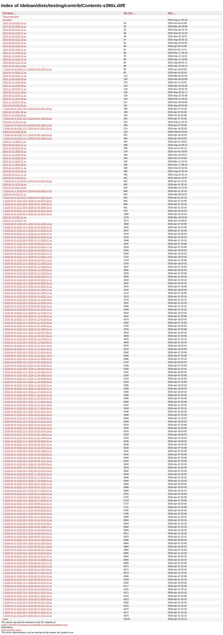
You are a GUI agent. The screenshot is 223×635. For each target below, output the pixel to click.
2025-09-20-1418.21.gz (14, 33)
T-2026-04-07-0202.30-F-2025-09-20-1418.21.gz (27, 497)
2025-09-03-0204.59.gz (14, 105)
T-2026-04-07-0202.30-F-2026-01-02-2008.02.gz (27, 329)
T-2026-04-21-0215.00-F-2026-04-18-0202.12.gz (27, 191)
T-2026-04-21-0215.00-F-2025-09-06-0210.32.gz (27, 579)
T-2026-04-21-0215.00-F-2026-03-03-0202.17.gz (27, 280)
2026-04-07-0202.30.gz (14, 112)
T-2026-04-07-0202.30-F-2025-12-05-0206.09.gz (27, 365)
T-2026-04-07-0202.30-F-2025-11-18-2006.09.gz (27, 382)
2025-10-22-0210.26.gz (14, 148)
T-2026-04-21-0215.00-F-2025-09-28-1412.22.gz (27, 536)
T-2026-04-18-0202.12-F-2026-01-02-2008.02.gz (27, 326)
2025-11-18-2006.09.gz (14, 86)
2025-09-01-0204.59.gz (14, 178)
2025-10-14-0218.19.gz (14, 158)
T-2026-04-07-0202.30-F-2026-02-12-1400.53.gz (27, 267)
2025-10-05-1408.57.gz (14, 49)
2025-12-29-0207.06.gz (14, 102)
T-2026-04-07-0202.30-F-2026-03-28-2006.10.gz (27, 125)
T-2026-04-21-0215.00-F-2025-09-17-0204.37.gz (27, 573)
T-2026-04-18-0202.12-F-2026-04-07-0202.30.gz (27, 128)
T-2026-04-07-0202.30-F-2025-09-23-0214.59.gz (27, 471)
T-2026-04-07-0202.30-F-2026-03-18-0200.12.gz (27, 224)
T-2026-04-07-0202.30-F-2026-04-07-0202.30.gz (27, 109)
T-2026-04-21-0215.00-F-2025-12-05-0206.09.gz (27, 418)
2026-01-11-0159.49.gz (14, 82)
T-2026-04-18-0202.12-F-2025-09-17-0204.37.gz (27, 490)
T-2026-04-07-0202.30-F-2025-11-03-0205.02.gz (27, 398)
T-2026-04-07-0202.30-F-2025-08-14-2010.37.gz (27, 586)
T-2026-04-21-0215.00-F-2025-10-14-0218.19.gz (27, 520)
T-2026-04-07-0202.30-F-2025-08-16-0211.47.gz (27, 563)
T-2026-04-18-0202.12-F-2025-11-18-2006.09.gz (27, 378)
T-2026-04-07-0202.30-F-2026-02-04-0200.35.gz (27, 286)
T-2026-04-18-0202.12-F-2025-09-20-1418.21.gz (27, 487)
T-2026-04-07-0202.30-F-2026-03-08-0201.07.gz (27, 244)
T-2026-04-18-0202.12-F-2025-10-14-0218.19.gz (27, 421)
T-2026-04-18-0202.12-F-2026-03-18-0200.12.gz (27, 227)
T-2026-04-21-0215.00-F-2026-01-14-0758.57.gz (27, 339)
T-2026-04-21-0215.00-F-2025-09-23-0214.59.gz (27, 553)
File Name (8, 13)
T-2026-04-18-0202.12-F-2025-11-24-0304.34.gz (27, 372)
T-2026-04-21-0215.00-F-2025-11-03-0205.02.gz (27, 481)
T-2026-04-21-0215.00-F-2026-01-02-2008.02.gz (27, 359)
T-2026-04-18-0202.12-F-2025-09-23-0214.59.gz (27, 467)
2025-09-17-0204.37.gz (14, 59)
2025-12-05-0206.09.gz (14, 79)
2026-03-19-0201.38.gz (14, 188)
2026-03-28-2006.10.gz (14, 26)
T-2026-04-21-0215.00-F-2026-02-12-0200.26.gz (27, 303)
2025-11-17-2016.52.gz (14, 53)
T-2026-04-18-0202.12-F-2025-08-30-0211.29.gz (27, 546)
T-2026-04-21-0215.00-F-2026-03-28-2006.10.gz (27, 207)
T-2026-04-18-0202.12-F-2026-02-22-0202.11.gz (27, 257)
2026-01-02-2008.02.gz (14, 151)
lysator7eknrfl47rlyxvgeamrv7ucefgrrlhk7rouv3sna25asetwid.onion (34, 625)
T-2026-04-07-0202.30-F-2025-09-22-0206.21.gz (27, 494)
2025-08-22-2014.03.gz (14, 171)
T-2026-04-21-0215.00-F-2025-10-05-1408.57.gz (27, 527)
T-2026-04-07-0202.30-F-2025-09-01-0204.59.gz (27, 543)
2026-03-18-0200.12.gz (14, 217)
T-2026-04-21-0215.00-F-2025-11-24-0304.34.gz (27, 438)
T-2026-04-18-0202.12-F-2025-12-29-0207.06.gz (27, 332)
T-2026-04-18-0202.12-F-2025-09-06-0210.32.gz (27, 504)
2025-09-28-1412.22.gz (14, 30)
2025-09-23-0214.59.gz (14, 92)
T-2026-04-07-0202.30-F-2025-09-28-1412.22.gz (27, 461)
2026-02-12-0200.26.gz (14, 99)
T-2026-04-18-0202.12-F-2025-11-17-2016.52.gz (27, 392)
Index (5, 619)
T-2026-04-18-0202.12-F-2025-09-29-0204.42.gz (27, 441)
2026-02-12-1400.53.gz (14, 56)
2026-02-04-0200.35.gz (14, 132)
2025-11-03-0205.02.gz (14, 36)
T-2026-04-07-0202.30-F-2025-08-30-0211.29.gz (27, 550)
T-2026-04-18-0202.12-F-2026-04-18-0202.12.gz (27, 69)
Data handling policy (11, 630)
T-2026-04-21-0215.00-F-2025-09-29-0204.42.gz (27, 533)
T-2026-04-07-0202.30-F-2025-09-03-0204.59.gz (27, 513)
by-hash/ (7, 20)
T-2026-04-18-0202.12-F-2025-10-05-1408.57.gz (27, 434)
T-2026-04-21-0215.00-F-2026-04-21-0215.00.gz (27, 181)
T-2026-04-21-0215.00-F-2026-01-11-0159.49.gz (27, 342)
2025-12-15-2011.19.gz (14, 66)
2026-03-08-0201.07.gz (14, 194)
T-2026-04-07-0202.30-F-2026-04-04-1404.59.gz (27, 118)
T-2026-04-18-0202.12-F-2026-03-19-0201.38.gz (27, 211)
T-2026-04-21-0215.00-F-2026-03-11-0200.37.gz (27, 240)
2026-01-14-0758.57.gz (14, 220)
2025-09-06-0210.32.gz (14, 62)
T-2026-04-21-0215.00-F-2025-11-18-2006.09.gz (27, 464)
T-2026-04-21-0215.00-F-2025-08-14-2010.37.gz (27, 612)
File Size (128, 13)
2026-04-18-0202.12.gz (14, 72)
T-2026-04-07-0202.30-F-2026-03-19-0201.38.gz (27, 201)
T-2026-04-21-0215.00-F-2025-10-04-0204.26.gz (27, 530)
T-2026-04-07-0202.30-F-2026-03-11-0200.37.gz (27, 230)
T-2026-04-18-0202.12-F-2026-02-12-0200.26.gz (27, 270)
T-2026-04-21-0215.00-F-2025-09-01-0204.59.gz (27, 599)
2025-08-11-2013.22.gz (14, 122)
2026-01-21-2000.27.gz (14, 142)
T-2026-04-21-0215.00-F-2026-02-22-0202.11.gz (27, 296)
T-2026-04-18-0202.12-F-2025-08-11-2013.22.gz (27, 592)
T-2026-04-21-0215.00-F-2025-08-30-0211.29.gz (27, 602)
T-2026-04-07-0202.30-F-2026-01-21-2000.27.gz (27, 293)
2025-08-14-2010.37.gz (14, 145)
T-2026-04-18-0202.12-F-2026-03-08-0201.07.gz (27, 250)
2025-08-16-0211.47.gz (14, 174)
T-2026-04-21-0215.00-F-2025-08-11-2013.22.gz (27, 616)
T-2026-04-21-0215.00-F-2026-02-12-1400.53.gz (27, 300)
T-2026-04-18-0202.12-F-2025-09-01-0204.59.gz (27, 540)
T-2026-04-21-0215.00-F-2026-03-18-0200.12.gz (27, 237)
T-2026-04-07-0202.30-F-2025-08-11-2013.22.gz (27, 596)
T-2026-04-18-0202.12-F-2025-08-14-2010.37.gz (27, 583)
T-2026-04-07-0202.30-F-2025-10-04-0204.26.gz (27, 448)
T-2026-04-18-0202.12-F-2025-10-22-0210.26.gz (27, 411)
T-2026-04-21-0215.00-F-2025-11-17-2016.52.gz (27, 477)
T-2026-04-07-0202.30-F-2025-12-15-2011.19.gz (27, 355)
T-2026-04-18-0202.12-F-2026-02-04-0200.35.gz (27, 283)
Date (170, 13)
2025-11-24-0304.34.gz (14, 155)
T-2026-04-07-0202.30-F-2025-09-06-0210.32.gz (27, 507)
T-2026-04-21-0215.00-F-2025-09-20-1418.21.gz (27, 566)
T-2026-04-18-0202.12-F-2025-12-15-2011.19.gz (27, 346)
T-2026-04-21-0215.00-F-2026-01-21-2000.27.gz (27, 309)
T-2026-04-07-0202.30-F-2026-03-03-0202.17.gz (27, 247)
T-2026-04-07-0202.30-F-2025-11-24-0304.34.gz (27, 375)
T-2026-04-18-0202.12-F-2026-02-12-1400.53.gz (27, 263)
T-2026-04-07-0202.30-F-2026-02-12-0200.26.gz (27, 273)
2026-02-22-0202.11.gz (14, 168)
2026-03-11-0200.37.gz (14, 161)
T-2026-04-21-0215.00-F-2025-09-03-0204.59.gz (27, 589)
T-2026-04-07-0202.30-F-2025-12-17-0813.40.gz (27, 352)
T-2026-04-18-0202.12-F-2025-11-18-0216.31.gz (27, 385)
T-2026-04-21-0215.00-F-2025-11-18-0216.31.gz (27, 474)
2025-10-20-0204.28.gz (14, 115)
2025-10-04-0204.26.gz (14, 23)
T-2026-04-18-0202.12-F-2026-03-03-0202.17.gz (27, 253)
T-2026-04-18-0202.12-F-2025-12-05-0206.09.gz (27, 362)
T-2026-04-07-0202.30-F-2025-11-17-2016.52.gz (27, 402)
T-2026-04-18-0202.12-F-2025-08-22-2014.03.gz (27, 569)
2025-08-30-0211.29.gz (14, 39)
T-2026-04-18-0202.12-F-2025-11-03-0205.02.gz (27, 388)
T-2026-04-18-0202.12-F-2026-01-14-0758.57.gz (27, 313)
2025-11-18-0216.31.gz (14, 89)
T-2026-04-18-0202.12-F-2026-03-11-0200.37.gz (27, 234)
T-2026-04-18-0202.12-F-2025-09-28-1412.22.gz (27, 444)
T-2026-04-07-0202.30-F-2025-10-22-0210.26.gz (27, 415)
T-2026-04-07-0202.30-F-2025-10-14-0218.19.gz (27, 425)
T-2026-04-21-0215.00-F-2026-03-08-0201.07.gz (27, 276)
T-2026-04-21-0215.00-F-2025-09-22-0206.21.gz (27, 560)
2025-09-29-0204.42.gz (14, 43)
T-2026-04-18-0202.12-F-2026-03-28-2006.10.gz (27, 138)
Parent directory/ (11, 16)
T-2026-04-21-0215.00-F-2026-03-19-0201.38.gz (27, 214)
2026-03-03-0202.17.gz (14, 76)
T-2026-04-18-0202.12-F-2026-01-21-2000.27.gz (27, 290)
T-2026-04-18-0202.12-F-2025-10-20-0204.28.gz (27, 431)
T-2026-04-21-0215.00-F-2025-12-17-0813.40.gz (27, 408)
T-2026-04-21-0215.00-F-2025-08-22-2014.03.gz (27, 609)
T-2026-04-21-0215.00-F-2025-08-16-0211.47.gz (27, 606)
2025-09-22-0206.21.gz (14, 95)
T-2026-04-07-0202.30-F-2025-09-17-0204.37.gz (27, 500)
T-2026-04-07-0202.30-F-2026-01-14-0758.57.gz (27, 316)
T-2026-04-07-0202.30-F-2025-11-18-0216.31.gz (27, 395)
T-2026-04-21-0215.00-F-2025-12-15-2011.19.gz (27, 405)
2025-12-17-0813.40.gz (14, 165)
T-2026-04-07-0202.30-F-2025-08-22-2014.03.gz (27, 576)
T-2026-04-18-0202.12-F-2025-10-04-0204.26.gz (27, 428)
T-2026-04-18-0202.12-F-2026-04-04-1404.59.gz (27, 135)
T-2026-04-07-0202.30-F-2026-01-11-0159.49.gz (27, 323)
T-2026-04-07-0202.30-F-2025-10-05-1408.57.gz (27, 451)
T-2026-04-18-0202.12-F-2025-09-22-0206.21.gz (27, 484)
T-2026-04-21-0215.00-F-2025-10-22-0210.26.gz (27, 517)
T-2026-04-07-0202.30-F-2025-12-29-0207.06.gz (27, 336)
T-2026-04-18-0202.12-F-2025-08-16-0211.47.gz (27, 556)
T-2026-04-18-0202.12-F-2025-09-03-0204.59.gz (27, 510)
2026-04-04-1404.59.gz (14, 46)
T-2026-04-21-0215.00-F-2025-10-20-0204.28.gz (27, 523)
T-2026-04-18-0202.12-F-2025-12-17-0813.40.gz (27, 349)
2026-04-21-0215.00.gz (14, 184)
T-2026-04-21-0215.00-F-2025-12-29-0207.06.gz (27, 369)
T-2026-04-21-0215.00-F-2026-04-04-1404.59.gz (27, 204)
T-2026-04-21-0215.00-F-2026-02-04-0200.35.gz (27, 306)
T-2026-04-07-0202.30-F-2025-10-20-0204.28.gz (27, 454)
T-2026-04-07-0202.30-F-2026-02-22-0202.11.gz (27, 260)
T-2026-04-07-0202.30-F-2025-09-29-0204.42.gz (27, 458)
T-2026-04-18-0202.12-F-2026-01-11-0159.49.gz (27, 319)
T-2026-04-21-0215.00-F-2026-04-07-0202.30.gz (27, 197)
